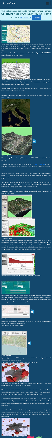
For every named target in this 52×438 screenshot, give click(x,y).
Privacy (39, 437)
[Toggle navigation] (47, 3)
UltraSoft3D (8, 3)
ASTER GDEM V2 (38, 164)
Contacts (30, 437)
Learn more (25, 17)
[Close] (36, 17)
